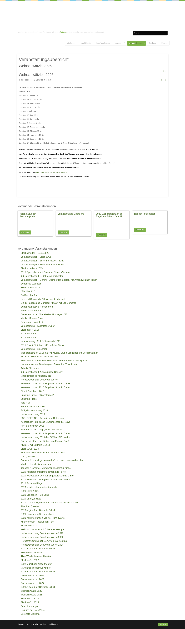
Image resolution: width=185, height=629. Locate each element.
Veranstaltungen (135, 43)
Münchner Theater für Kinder (36, 568)
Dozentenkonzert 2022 (32, 575)
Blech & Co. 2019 (30, 449)
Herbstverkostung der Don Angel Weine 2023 (44, 541)
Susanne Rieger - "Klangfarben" (37, 395)
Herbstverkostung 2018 (33, 414)
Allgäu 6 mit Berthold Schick (35, 445)
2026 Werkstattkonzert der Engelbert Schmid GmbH (109, 215)
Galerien (118, 43)
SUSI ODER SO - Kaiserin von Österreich (42, 418)
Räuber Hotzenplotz (144, 214)
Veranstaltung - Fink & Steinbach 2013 (41, 341)
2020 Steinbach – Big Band (35, 495)
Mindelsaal (71, 43)
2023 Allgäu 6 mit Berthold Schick (38, 587)
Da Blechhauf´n (29, 295)
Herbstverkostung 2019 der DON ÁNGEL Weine (45, 437)
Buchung (152, 43)
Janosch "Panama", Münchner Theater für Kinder (46, 468)
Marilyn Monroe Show (32, 318)
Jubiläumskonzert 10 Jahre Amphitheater (42, 276)
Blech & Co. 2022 (30, 560)
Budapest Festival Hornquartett (37, 306)
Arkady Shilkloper (30, 368)
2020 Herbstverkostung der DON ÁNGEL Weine (45, 479)
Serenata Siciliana (30, 614)
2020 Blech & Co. (30, 491)
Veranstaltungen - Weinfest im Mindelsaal (42, 264)
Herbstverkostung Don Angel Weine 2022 (42, 533)
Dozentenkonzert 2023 (32, 579)
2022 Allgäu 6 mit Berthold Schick (38, 571)
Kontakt (164, 43)
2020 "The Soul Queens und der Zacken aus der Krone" (50, 502)
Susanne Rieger (29, 399)
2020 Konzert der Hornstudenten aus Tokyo (43, 472)
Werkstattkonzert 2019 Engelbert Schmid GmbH (46, 433)
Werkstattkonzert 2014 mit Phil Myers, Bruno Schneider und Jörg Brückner (59, 353)
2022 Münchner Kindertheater (36, 564)
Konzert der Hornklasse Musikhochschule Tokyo (45, 422)
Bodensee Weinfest (31, 283)
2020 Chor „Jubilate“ (31, 498)
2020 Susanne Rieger (32, 483)
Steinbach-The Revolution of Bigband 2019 (43, 452)
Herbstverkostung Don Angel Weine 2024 (42, 545)
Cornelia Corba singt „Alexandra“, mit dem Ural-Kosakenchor (52, 460)
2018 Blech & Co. (30, 337)
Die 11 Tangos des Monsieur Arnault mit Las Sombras (48, 303)
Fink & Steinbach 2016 (32, 391)
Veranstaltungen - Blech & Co (36, 257)
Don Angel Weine (103, 43)
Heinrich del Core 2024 (33, 610)
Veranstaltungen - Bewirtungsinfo (28, 215)
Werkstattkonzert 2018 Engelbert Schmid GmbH (46, 387)
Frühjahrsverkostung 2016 (34, 410)
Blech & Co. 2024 (30, 602)
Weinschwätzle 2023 (31, 552)
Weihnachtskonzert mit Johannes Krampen (43, 529)
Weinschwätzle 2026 (31, 594)
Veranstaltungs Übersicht (71, 214)
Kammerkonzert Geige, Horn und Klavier (42, 429)
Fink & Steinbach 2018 (32, 425)
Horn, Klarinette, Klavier (33, 406)
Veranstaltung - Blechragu (34, 349)
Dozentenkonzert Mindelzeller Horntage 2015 (44, 314)
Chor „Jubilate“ (28, 456)
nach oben (162, 625)
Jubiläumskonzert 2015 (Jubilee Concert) (42, 372)
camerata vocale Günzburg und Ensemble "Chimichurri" (49, 364)
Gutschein (64, 32)
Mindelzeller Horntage (32, 310)
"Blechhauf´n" (28, 291)
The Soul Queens (30, 506)
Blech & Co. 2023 (30, 598)
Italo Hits (25, 402)
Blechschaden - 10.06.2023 (35, 253)
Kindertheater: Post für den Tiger (37, 521)
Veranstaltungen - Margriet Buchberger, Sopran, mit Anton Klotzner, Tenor (59, 280)
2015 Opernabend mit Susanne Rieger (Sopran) (45, 272)
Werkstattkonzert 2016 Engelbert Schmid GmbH (46, 383)
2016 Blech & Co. (30, 333)
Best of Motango (29, 606)
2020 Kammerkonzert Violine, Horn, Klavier (43, 518)
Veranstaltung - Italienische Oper (38, 326)
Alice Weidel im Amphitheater (36, 556)
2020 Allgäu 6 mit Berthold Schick (38, 510)
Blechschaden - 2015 (32, 268)
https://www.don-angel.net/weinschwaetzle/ (51, 172)
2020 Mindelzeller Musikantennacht (39, 487)
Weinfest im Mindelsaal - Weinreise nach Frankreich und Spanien (54, 360)
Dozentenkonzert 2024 (32, 583)
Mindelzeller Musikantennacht (36, 464)
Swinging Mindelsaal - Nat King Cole (39, 356)
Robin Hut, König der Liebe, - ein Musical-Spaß (45, 441)
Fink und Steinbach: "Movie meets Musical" (43, 299)
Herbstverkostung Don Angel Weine (39, 379)
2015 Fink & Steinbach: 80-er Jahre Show (42, 345)
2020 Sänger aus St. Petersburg (37, 514)
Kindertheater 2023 (31, 525)
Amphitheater (85, 43)
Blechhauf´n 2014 (30, 330)
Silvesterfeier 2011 (30, 287)
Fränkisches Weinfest (32, 322)
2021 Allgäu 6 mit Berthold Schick (38, 548)
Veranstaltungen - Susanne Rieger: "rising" (43, 260)
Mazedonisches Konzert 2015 (36, 376)
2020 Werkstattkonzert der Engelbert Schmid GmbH (47, 475)
